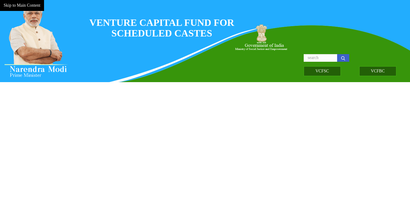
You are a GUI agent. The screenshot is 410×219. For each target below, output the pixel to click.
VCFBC (378, 71)
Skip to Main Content (22, 5)
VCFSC (322, 71)
